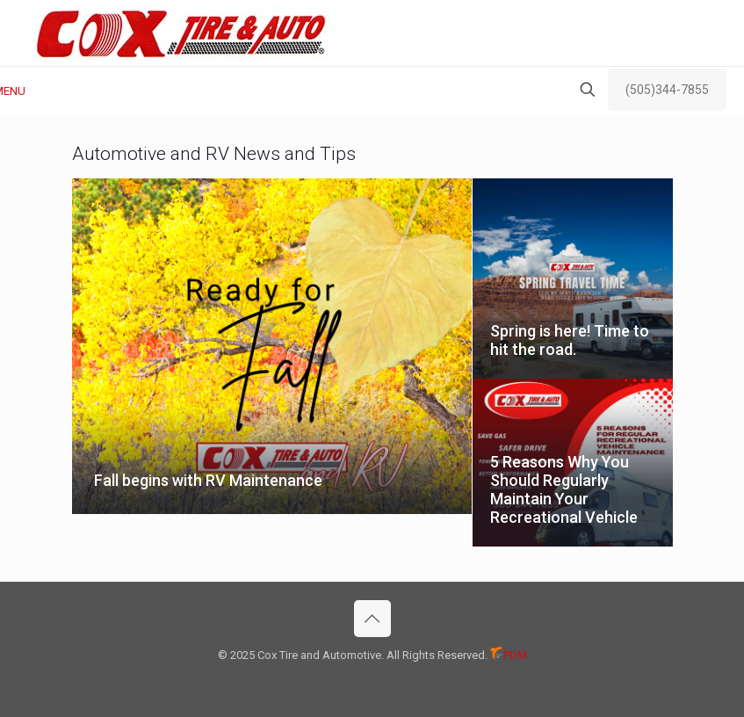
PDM (508, 655)
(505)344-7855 (667, 90)
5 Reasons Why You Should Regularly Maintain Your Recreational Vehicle (564, 489)
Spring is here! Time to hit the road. (569, 340)
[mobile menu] (15, 91)
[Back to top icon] (372, 618)
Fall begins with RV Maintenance (208, 480)
